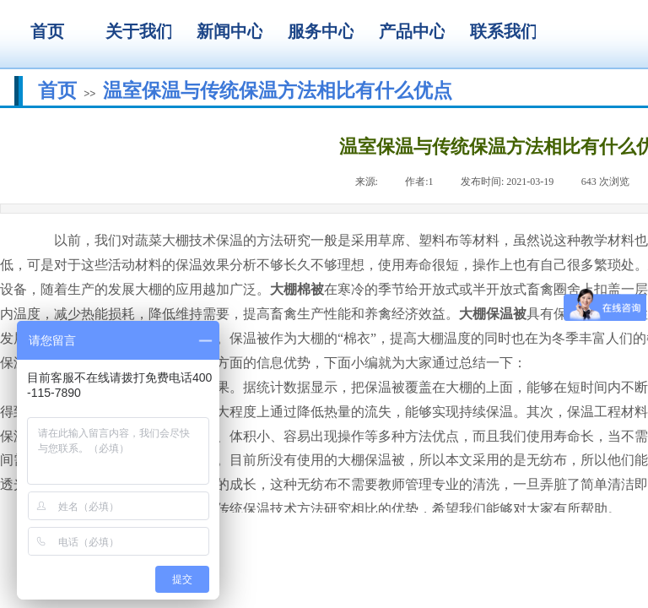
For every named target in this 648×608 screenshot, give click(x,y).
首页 (57, 90)
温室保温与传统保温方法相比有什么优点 (277, 90)
